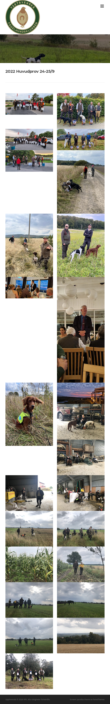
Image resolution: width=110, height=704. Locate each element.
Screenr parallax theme (80, 699)
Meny (102, 6)
